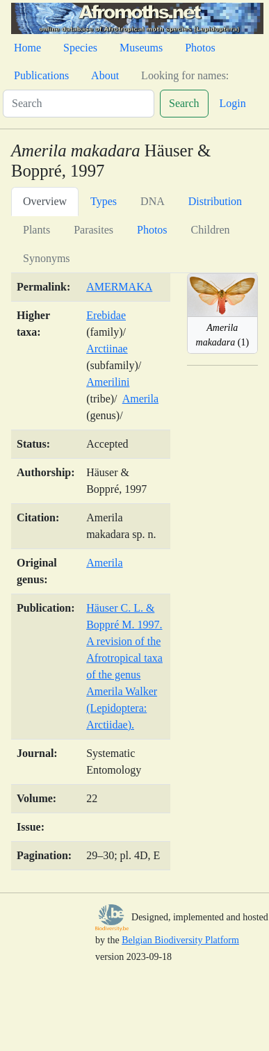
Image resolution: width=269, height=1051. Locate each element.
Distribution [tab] (215, 201)
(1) (223, 335)
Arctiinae (107, 349)
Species (80, 48)
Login (233, 103)
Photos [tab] (152, 230)
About (105, 75)
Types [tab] (103, 201)
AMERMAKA (119, 287)
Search (184, 103)
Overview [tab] (45, 201)
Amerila (140, 399)
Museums (141, 48)
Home (27, 48)
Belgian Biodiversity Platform (180, 940)
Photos (200, 48)
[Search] (78, 103)
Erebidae (106, 315)
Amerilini (107, 382)
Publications (41, 75)
